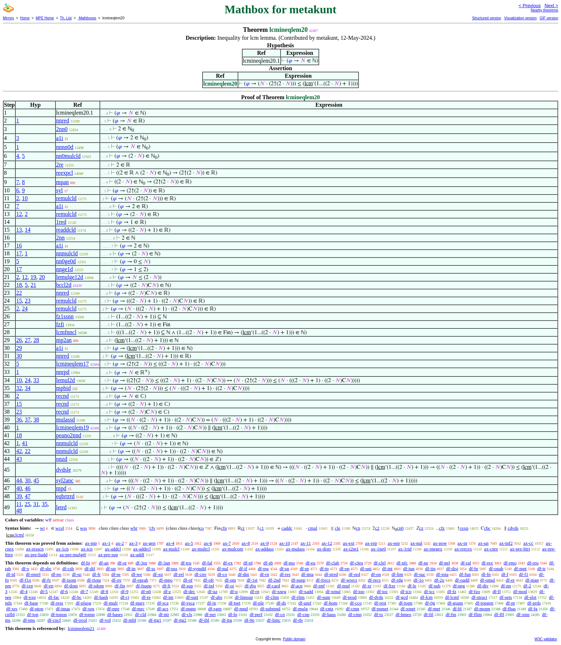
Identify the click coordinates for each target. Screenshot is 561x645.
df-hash (101, 597)
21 (33, 285)
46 (27, 488)
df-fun (465, 574)
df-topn (405, 603)
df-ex (228, 562)
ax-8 (246, 543)
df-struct (479, 597)
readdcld (66, 230)
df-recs (374, 580)
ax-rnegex (433, 549)
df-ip (211, 603)
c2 (377, 528)
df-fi (166, 585)
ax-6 (208, 543)
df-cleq (356, 562)
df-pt (510, 603)
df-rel (179, 574)
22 (19, 293)
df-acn (296, 585)
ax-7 (227, 543)
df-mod (520, 591)
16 (19, 245)
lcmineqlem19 (72, 427)
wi (42, 528)
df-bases (115, 614)
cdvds (513, 528)
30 (19, 356)
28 (36, 340)
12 (19, 214)
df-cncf (54, 620)
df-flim (475, 614)
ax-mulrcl (201, 549)
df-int (387, 568)
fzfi (60, 324)
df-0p (249, 620)
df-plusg (83, 603)
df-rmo (510, 562)
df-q (234, 591)
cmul (312, 528)
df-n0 (146, 591)
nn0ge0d (66, 261)
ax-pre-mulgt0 (72, 554)
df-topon (59, 614)
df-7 (84, 591)
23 (27, 301)
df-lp (232, 614)
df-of (187, 580)
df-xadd (306, 591)
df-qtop (36, 608)
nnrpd (62, 372)
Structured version (486, 18)
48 (19, 510)
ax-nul (416, 543)
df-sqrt (192, 597)
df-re (146, 597)
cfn (224, 528)
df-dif (89, 568)
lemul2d (65, 380)
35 (45, 504)
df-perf (256, 614)
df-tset (234, 603)
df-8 (104, 591)
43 (19, 459)
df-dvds (376, 597)
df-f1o (25, 580)
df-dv (298, 620)
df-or (122, 562)
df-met (434, 608)
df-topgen (484, 603)
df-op (345, 568)
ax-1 (106, 543)
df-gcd (402, 597)
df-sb (268, 562)
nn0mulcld (68, 156)
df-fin (119, 585)
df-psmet (380, 608)
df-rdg (397, 580)
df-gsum (455, 603)
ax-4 (170, 543)
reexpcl (64, 173)
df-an (103, 562)
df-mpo (165, 580)
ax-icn (86, 549)
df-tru (186, 562)
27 (27, 340)
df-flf (499, 614)
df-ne (423, 562)
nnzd (61, 459)
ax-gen (149, 543)
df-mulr (111, 603)
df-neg (459, 585)
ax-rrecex (463, 549)
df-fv (46, 580)
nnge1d (64, 269)
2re (59, 165)
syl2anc (65, 480)
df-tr (541, 568)
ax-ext (348, 543)
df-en (48, 585)
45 (36, 480)
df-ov (117, 580)
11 (18, 504)
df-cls (187, 614)
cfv (153, 528)
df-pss (171, 568)
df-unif (304, 603)
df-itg (226, 620)
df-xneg (279, 591)
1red (61, 222)
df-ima (307, 574)
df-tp (324, 568)
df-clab (332, 562)
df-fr (96, 574)
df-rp (254, 591)
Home (25, 18)
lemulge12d (69, 277)
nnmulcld (67, 253)
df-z (167, 591)
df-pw (263, 568)
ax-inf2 (506, 543)
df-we (136, 574)
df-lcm (426, 597)
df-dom (71, 585)
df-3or (141, 562)
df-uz (212, 591)
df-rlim (297, 597)
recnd (62, 396)
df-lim (397, 574)
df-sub (434, 585)
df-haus (329, 614)
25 (27, 504)
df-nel (444, 562)
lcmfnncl (66, 332)
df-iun (409, 568)
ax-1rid (405, 549)
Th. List (66, 18)
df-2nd (274, 580)
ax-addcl (113, 549)
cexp (464, 528)
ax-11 (306, 543)
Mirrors (8, 18)
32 (19, 388)
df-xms (523, 614)
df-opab (496, 568)
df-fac (53, 597)
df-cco (356, 603)
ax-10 (284, 543)
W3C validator (546, 639)
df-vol (105, 620)
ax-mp (91, 543)
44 (19, 480)
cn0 (400, 528)
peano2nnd (68, 435)
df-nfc (402, 562)
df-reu (532, 562)
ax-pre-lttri (520, 549)
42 (19, 451)
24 (25, 308)
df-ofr (208, 580)
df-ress (56, 603)
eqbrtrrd (65, 496)
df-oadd (462, 580)
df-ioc (382, 591)
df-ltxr (389, 585)
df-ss (150, 568)
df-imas (63, 608)
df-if (243, 568)
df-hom (330, 603)
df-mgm (188, 608)
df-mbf (129, 620)
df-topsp (87, 614)
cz (421, 528)
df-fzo (474, 591)
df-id (10, 574)
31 (36, 504)
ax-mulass (295, 549)
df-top (32, 614)
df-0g (430, 603)
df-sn (284, 568)
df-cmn (353, 608)
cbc (487, 528)
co (201, 528)
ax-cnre (491, 549)
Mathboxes (87, 18)
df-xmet (408, 608)
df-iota (442, 574)
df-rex (487, 562)
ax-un (483, 543)
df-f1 (523, 574)
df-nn (506, 585)
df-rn (264, 574)
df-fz (451, 591)
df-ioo (359, 591)
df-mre (113, 608)
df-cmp (355, 614)
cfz (442, 528)
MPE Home (45, 18)
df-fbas (509, 608)
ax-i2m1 (350, 549)
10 (25, 198)
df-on (376, 574)
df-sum (323, 597)
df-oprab (140, 580)
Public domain (294, 639)
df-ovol (80, 620)
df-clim (272, 597)
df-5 (44, 591)
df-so (77, 574)
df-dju (250, 585)
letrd (61, 507)
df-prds (534, 603)
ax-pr (462, 543)
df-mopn (482, 608)
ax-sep (393, 543)
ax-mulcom (232, 549)
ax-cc (528, 543)
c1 (261, 528)
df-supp (298, 580)
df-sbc (46, 568)
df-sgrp (215, 608)
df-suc (420, 574)
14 (27, 230)
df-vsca (188, 603)
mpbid (63, 388)
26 (19, 340)
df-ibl (204, 620)
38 (36, 420)
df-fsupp (144, 585)
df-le (412, 585)
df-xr (366, 585)
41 (25, 443)
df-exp (30, 597)
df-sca (163, 603)
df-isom (69, 580)
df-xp (158, 574)
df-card (273, 585)
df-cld (140, 614)
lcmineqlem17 (72, 364)
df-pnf (319, 585)
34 (27, 388)
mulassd (65, 420)
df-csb (68, 568)
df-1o (419, 580)
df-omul (487, 580)
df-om (230, 580)
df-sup (187, 585)
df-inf (209, 585)
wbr (133, 528)
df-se (116, 574)
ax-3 (133, 543)
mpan (62, 182)
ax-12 (327, 543)
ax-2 (120, 543)
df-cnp (303, 614)
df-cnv (201, 574)
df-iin (430, 568)
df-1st (252, 580)
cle (337, 528)
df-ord (354, 574)
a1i (59, 138)
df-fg (532, 608)
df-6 (64, 591)
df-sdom (96, 585)
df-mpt (520, 568)
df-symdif (197, 568)
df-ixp (27, 585)
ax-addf (137, 554)
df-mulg (300, 608)
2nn (60, 238)
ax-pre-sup (108, 554)
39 (19, 496)
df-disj (452, 568)
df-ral (465, 562)
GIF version (549, 18)
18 (19, 285)
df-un (111, 568)
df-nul (222, 568)
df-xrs (11, 608)
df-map (532, 580)
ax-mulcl (171, 549)
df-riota (94, 580)
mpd (61, 488)
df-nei (210, 614)
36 (19, 420)
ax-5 (189, 543)
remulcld (66, 198)
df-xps (88, 608)
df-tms (29, 620)
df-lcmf (452, 597)
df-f (504, 574)
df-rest (380, 603)
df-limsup (244, 597)
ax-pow (440, 543)
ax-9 (264, 543)
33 (36, 380)
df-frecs (323, 580)
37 (27, 420)
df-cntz (326, 608)
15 (19, 301)
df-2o (439, 580)
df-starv (137, 603)
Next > (551, 5)
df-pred (331, 574)
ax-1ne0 (378, 549)
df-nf (248, 562)
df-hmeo (403, 614)
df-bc (77, 597)
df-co (222, 574)
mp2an (64, 340)
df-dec (189, 591)
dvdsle (63, 470)
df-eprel (33, 574)
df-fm (450, 614)
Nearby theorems (544, 10)
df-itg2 (180, 620)
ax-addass (264, 549)
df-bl (457, 608)
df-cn (280, 614)
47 (27, 496)
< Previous (529, 5)
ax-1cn (62, 549)
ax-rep (371, 543)
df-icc (429, 591)
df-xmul (333, 591)
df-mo (289, 562)
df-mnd (241, 608)
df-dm (243, 574)
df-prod (350, 597)
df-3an (164, 562)
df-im (168, 597)
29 (19, 348)
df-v (25, 568)
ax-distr (324, 549)
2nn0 (62, 129)
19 (33, 277)
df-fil (428, 614)
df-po (56, 574)
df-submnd (270, 608)
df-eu (310, 562)
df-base (31, 603)
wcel (59, 528)
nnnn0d (64, 147)
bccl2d (64, 285)
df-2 (527, 585)
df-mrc (138, 608)
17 (19, 253)
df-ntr (163, 614)
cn (358, 528)
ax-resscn (35, 549)
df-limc (273, 620)
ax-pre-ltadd (36, 554)
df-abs (217, 597)
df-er (510, 580)
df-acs (163, 608)
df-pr (304, 568)
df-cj (125, 597)
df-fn (486, 574)
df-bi (85, 562)
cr (243, 528)
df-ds (281, 603)
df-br (473, 568)
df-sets (505, 597)
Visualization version (520, 18)
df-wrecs (349, 580)
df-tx (378, 614)
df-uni (366, 568)
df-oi (229, 585)
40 (19, 488)
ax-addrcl (142, 549)
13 (19, 230)
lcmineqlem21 (81, 628)
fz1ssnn (65, 316)
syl (59, 190)
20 (42, 277)
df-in (131, 568)
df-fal (207, 562)
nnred (62, 120)
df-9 (124, 591)
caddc (287, 528)
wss (83, 528)
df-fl (496, 591)
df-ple (258, 603)
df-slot (531, 597)
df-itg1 (154, 620)
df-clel (380, 562)
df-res (285, 574)
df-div (483, 585)
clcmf (18, 535)
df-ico (405, 591)
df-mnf (343, 585)
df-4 (24, 591)
